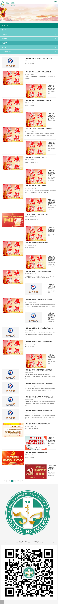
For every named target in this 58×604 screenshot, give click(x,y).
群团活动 (29, 38)
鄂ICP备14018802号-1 (34, 543)
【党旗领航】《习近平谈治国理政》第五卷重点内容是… (39, 128)
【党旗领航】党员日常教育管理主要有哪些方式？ (37, 424)
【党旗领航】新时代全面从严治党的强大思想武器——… (39, 383)
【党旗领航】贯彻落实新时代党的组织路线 (36, 452)
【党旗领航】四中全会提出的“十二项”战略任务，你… (38, 72)
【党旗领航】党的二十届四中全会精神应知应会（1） (38, 100)
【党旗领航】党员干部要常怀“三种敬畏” (35, 185)
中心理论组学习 (29, 51)
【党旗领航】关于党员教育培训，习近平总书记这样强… (39, 341)
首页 (4, 480)
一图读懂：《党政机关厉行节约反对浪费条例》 (37, 214)
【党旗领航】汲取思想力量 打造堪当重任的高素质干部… (39, 328)
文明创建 (29, 34)
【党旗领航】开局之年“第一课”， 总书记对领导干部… (39, 58)
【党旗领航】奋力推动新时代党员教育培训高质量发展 (38, 370)
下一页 (18, 480)
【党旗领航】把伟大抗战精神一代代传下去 (36, 157)
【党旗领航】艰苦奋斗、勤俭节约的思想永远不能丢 (38, 271)
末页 (22, 480)
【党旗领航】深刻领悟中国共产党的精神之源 (36, 242)
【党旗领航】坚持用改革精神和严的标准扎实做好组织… (39, 299)
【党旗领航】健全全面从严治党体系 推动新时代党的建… (39, 397)
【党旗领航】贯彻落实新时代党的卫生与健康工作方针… (39, 410)
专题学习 (29, 43)
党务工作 (29, 30)
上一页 (8, 480)
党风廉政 (29, 47)
